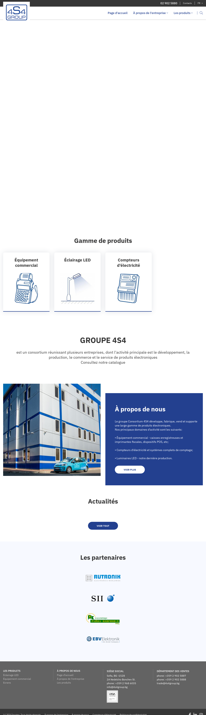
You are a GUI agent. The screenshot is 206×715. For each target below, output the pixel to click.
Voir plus (130, 469)
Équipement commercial (17, 679)
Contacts (187, 3)
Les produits (183, 13)
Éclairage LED (11, 675)
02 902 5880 (168, 3)
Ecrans (7, 682)
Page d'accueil (117, 13)
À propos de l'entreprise (150, 13)
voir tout (103, 525)
